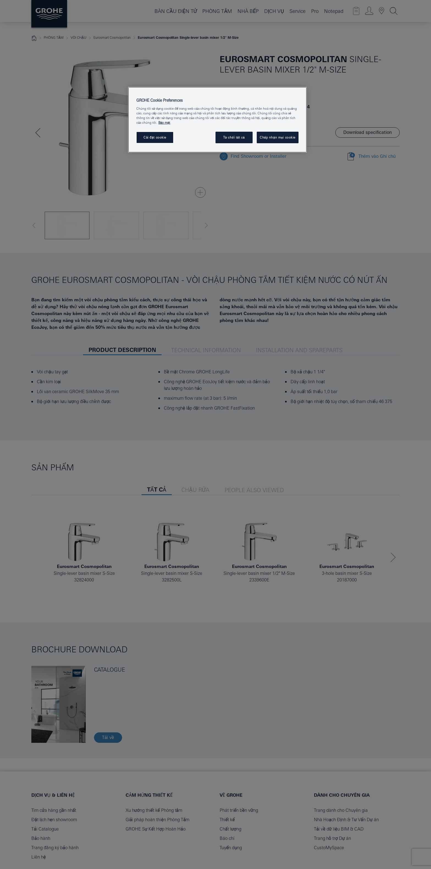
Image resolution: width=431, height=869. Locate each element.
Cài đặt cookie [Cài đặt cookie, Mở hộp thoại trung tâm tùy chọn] (154, 137)
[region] (217, 120)
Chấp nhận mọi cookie (277, 137)
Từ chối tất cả (234, 137)
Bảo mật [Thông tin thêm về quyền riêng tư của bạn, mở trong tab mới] (164, 122)
